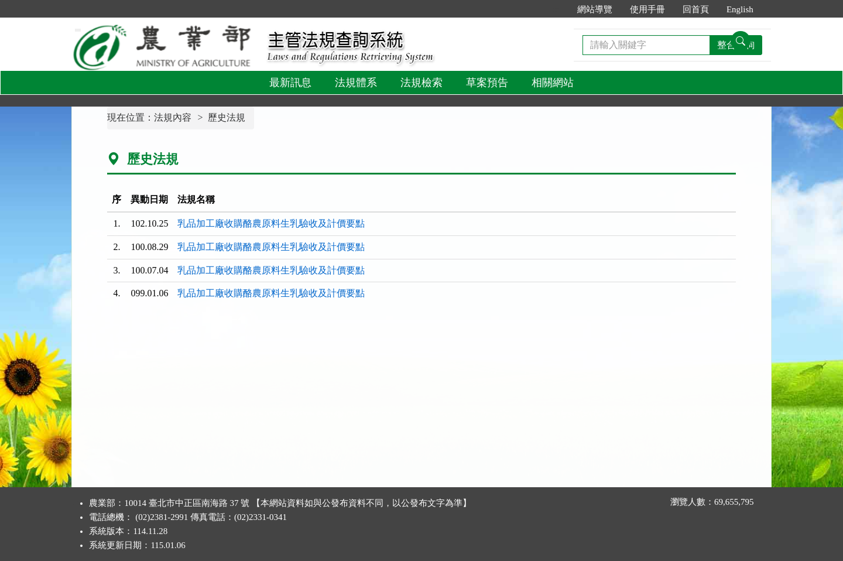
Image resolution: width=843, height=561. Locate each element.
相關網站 (553, 82)
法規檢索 (421, 82)
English (740, 9)
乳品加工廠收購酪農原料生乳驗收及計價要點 (271, 223)
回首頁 (696, 9)
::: (556, 9)
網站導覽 (594, 9)
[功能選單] (78, 30)
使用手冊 (647, 9)
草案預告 (487, 82)
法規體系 (356, 82)
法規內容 (172, 117)
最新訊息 (290, 82)
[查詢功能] (741, 41)
